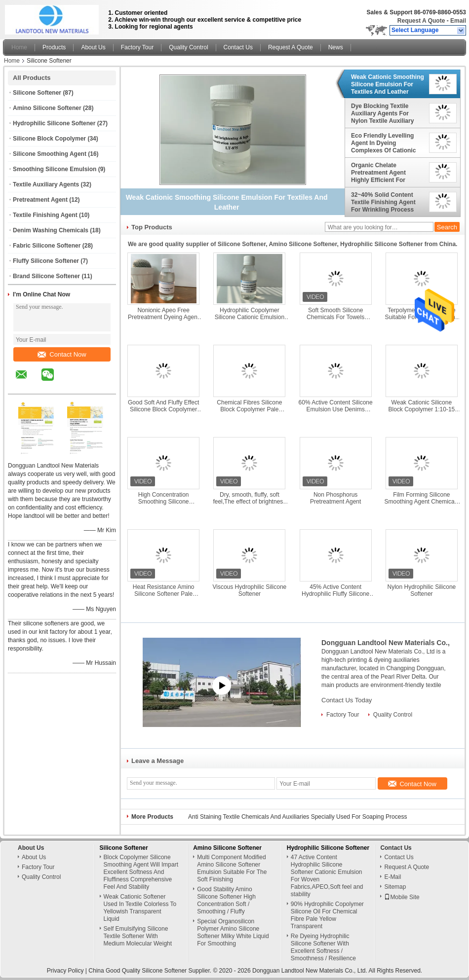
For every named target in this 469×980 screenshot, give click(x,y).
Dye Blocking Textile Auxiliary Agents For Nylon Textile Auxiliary (382, 113)
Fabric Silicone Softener (46, 245)
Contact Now (62, 354)
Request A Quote (421, 20)
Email (458, 20)
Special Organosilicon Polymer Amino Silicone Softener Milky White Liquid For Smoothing (233, 932)
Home (19, 47)
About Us (93, 47)
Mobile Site (401, 897)
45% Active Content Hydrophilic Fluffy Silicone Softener (335, 590)
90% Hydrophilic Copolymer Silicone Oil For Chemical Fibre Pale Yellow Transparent (327, 915)
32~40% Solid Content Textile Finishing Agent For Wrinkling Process (383, 202)
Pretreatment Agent (40, 199)
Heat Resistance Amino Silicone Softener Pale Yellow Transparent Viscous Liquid (163, 590)
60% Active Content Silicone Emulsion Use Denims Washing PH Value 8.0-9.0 (336, 406)
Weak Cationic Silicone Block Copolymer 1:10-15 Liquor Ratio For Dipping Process (422, 406)
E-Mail (392, 876)
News (335, 47)
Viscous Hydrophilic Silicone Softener (249, 590)
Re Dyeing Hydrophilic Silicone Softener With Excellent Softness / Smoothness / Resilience (323, 947)
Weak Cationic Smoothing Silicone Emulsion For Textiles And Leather (387, 84)
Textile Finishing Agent (45, 215)
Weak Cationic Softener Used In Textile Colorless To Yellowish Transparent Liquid (140, 907)
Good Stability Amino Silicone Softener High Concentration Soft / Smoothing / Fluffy (226, 900)
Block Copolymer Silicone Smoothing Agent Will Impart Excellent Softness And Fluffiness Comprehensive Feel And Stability (141, 872)
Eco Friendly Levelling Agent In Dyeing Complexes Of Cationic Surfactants (383, 143)
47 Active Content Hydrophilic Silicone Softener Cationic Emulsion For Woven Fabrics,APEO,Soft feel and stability (327, 876)
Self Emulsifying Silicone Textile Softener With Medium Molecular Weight (138, 936)
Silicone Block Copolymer (49, 138)
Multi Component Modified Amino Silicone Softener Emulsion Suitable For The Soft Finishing (232, 868)
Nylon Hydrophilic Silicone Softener (422, 590)
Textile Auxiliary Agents (46, 184)
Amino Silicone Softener (47, 108)
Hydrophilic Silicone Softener (54, 123)
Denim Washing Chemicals (50, 230)
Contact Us (238, 47)
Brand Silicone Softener (46, 276)
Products (54, 47)
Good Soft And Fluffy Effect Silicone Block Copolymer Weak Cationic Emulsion (163, 406)
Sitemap (395, 886)
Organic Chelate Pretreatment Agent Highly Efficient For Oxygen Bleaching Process (378, 172)
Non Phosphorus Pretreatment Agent (335, 498)
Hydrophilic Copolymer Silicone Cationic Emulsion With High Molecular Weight (249, 314)
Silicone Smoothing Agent (49, 153)
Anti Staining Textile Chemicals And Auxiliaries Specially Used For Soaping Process (297, 816)
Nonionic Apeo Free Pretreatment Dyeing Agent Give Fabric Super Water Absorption (163, 314)
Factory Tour (137, 47)
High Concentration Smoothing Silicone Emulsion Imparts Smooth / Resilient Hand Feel (163, 498)
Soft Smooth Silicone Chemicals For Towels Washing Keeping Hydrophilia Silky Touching (335, 314)
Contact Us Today (346, 700)
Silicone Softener (37, 92)
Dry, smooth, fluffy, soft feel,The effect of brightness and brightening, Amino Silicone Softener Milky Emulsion (249, 498)
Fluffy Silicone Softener (46, 260)
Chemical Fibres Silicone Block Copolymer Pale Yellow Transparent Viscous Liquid (249, 406)
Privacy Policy (65, 970)
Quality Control (188, 47)
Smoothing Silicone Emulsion (54, 169)
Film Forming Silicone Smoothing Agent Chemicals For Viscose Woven (422, 498)
